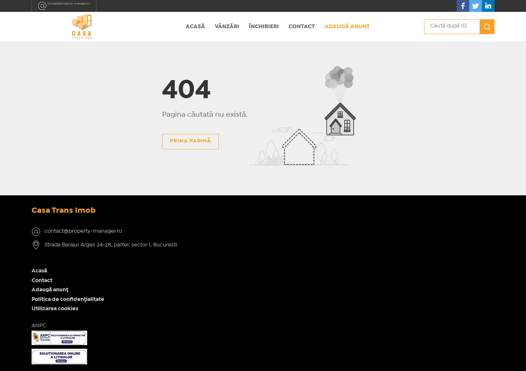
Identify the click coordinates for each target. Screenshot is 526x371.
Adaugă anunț (347, 26)
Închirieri (264, 26)
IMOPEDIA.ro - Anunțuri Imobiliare (238, 359)
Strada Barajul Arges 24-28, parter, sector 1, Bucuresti (87, 262)
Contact (302, 26)
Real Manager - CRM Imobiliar (359, 359)
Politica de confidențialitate (187, 252)
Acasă (195, 26)
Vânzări (227, 26)
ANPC (158, 278)
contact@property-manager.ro (81, 5)
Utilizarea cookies (174, 261)
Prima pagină (190, 144)
